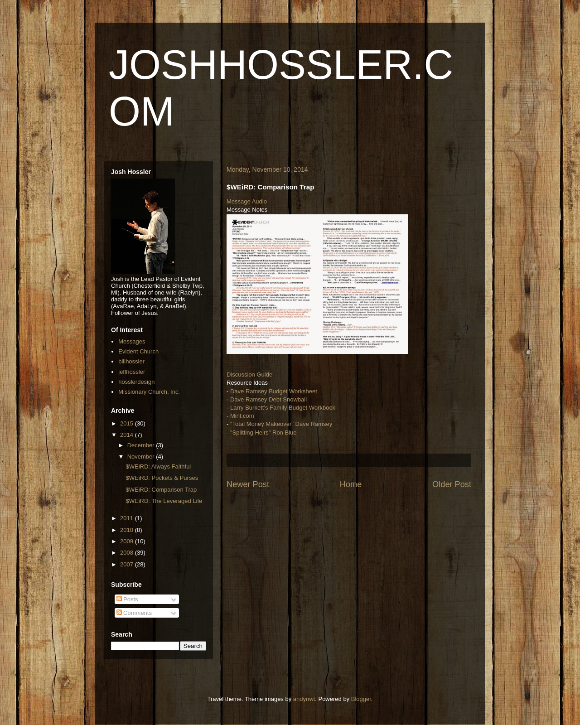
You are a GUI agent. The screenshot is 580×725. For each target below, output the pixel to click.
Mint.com (242, 415)
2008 (127, 552)
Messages (131, 341)
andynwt (304, 699)
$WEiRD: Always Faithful (158, 466)
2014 (127, 434)
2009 (127, 541)
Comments (134, 612)
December (141, 445)
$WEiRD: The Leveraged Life (164, 501)
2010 (127, 530)
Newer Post (248, 484)
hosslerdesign (136, 381)
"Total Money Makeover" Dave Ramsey (281, 423)
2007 (127, 564)
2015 (127, 423)
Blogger (361, 699)
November (141, 456)
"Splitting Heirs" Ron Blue (263, 432)
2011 (127, 518)
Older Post (451, 484)
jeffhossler (131, 371)
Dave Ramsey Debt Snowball (268, 399)
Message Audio (247, 201)
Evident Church (138, 351)
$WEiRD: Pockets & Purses (162, 477)
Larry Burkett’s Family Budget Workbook (282, 407)
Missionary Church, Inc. (149, 391)
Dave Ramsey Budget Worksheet (273, 391)
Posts (127, 599)
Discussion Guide (249, 374)
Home (351, 484)
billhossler (131, 361)
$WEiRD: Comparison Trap (161, 489)
